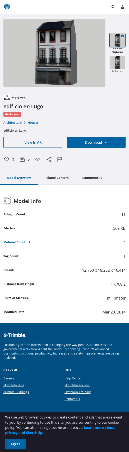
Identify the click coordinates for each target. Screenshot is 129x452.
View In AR (33, 142)
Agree (15, 444)
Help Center (73, 378)
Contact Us (72, 399)
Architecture (12, 122)
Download (96, 142)
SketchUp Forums (77, 385)
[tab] (19, 178)
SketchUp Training (77, 392)
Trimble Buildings (16, 392)
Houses (33, 122)
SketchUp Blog (13, 385)
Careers (9, 378)
